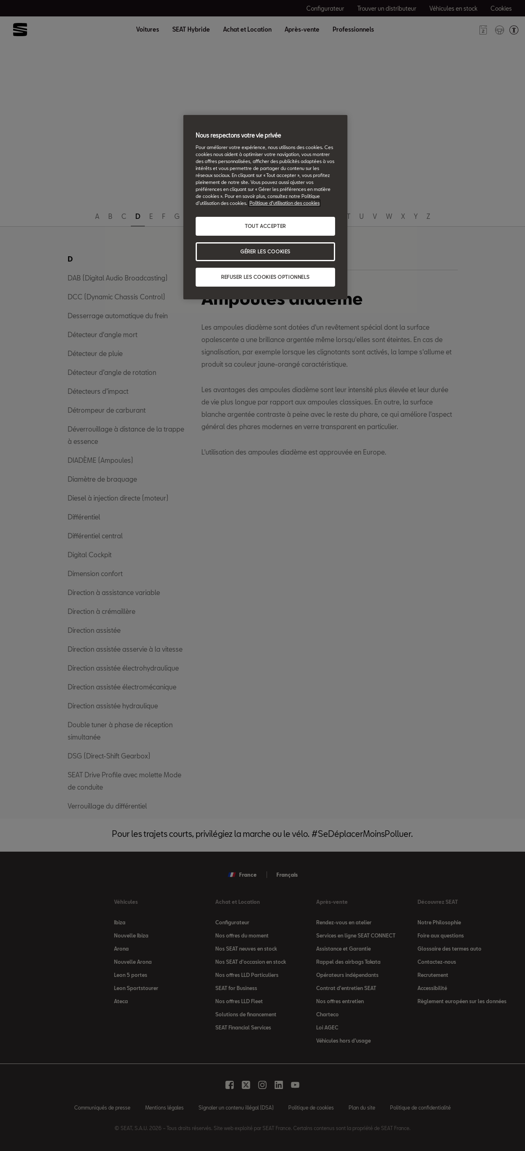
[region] (265, 207)
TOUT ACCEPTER (265, 226)
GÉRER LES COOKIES (265, 251)
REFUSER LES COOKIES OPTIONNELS (265, 277)
